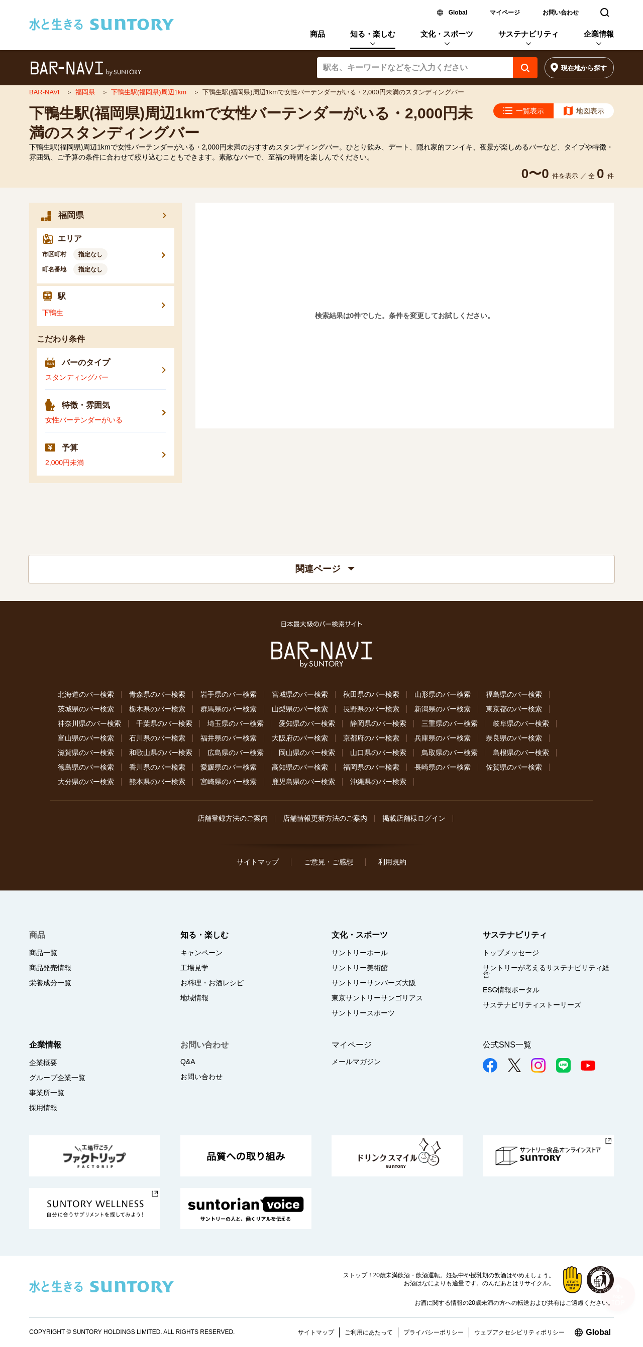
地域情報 (194, 998)
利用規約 (392, 862)
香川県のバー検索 (157, 767)
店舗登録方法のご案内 (232, 818)
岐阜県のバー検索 (521, 723)
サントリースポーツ (363, 1013)
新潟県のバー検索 (442, 709)
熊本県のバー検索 (157, 782)
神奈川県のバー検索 (89, 723)
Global (458, 12)
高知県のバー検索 (300, 767)
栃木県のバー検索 (157, 709)
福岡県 (86, 92)
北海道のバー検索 (86, 694)
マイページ (505, 12)
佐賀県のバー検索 (514, 767)
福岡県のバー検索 (371, 767)
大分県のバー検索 (86, 782)
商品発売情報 (50, 968)
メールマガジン (356, 1062)
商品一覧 (43, 953)
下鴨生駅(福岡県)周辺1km (149, 92)
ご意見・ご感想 (328, 862)
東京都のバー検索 (514, 709)
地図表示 (590, 111)
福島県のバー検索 (514, 694)
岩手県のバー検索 (228, 694)
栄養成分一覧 (50, 983)
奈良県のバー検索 (514, 738)
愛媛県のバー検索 (228, 767)
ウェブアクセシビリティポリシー (519, 1332)
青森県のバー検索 (157, 694)
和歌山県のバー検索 (160, 753)
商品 (317, 34)
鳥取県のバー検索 (449, 753)
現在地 (584, 68)
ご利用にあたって (369, 1332)
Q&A (187, 1062)
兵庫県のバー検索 (442, 738)
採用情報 (43, 1108)
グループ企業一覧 (57, 1078)
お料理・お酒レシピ (212, 983)
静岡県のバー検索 (378, 723)
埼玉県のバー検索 (235, 723)
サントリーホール (360, 953)
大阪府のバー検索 (300, 738)
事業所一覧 (46, 1093)
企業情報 (599, 34)
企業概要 (43, 1063)
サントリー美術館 (360, 968)
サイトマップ (258, 862)
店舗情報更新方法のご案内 (325, 818)
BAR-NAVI (45, 92)
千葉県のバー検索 (164, 723)
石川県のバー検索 (157, 738)
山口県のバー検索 (378, 753)
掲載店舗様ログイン (414, 818)
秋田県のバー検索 (371, 694)
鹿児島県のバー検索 (303, 782)
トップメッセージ (511, 953)
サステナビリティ (528, 34)
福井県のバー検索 (228, 738)
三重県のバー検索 (449, 723)
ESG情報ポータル (511, 990)
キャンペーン (201, 953)
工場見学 (194, 968)
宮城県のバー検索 (300, 694)
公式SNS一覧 (507, 1044)
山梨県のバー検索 (300, 709)
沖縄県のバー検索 (378, 782)
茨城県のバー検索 (86, 709)
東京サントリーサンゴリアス (377, 998)
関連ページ (325, 569)
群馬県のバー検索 (228, 709)
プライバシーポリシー (433, 1332)
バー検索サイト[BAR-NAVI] (85, 68)
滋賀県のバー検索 (86, 753)
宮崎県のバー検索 (228, 782)
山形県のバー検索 (442, 694)
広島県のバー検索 (235, 753)
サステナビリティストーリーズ (532, 1005)
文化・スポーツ (446, 34)
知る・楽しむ (372, 34)
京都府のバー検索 (371, 738)
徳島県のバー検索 (86, 767)
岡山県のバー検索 (307, 753)
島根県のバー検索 (521, 753)
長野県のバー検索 (371, 709)
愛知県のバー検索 (307, 723)
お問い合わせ (561, 12)
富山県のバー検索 (86, 738)
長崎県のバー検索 (442, 767)
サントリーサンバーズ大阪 (374, 983)
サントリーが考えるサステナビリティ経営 (546, 971)
